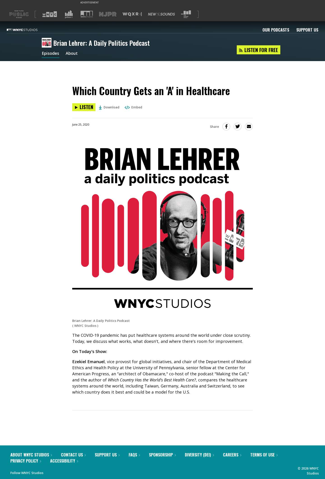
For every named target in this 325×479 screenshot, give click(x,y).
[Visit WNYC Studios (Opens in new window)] (87, 14)
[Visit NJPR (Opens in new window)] (107, 14)
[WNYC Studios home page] (28, 30)
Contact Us (73, 455)
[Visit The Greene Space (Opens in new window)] (186, 14)
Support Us (307, 30)
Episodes (50, 54)
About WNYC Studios (31, 455)
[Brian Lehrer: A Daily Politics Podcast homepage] (47, 43)
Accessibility (64, 461)
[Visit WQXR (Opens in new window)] (132, 14)
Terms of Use (264, 455)
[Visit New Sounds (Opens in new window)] (161, 14)
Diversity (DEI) (199, 455)
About (72, 54)
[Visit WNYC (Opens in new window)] (49, 14)
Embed (133, 107)
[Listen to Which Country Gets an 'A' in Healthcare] (83, 107)
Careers (232, 455)
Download (109, 107)
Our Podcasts (275, 30)
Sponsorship (162, 455)
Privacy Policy (25, 461)
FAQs (134, 455)
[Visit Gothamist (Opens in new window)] (68, 14)
